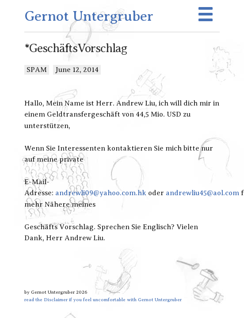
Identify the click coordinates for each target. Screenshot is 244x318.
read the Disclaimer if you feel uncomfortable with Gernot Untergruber (103, 299)
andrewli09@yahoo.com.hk (100, 193)
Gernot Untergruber (88, 16)
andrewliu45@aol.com (202, 193)
